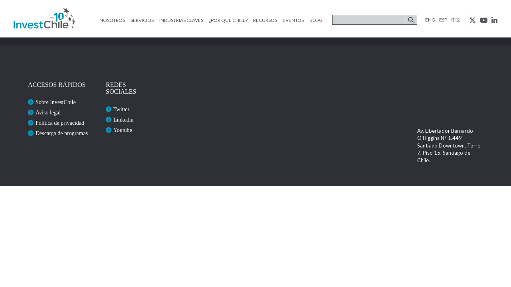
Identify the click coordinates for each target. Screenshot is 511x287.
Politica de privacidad (60, 123)
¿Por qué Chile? (228, 20)
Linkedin (123, 120)
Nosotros (112, 20)
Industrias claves (181, 20)
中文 (456, 20)
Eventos (293, 20)
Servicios (142, 20)
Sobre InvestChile (56, 102)
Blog (316, 20)
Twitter (121, 109)
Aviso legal (48, 113)
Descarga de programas (62, 133)
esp (443, 20)
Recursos (265, 20)
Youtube (122, 130)
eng (430, 20)
